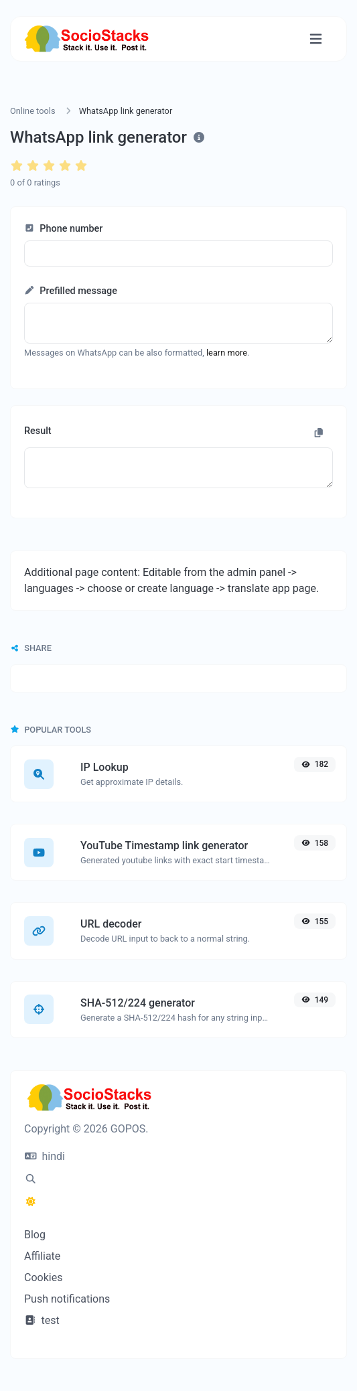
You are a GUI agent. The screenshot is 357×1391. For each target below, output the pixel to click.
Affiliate (42, 1256)
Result (38, 431)
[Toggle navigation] (316, 39)
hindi (45, 1156)
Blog (35, 1234)
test (42, 1320)
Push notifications (67, 1299)
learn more (226, 353)
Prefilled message (70, 291)
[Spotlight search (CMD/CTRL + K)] (31, 1179)
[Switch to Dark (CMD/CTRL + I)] (31, 1202)
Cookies (43, 1277)
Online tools (33, 111)
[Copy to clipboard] (319, 433)
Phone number (63, 228)
